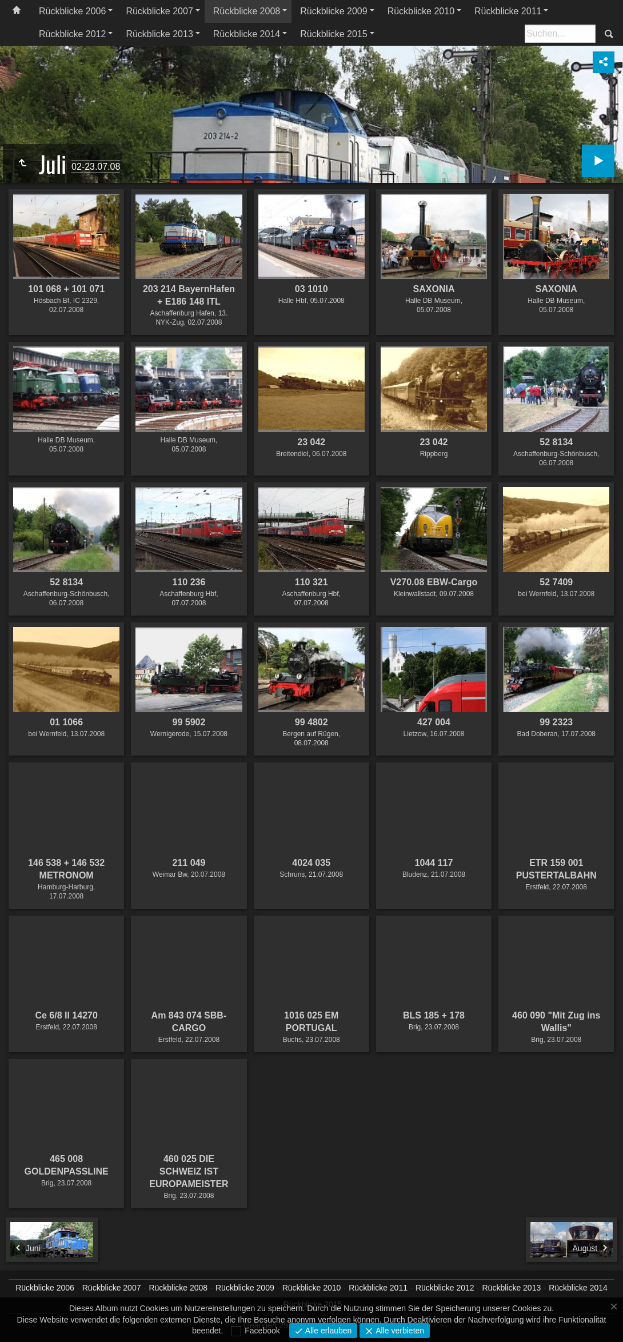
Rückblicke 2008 (246, 11)
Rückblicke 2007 (159, 11)
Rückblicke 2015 (333, 34)
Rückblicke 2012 (72, 34)
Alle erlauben (327, 1330)
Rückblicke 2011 (507, 11)
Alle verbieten (398, 1330)
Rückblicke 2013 (159, 34)
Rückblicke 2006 (72, 11)
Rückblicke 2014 (246, 34)
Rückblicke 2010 (421, 11)
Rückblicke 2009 (333, 11)
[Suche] (560, 34)
